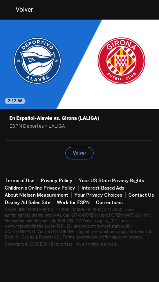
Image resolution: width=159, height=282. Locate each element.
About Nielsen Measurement (36, 195)
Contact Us (141, 195)
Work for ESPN (73, 202)
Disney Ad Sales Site (28, 202)
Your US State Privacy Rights (111, 180)
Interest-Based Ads (102, 188)
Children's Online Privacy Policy (40, 188)
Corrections (109, 202)
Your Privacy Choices (98, 195)
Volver (19, 9)
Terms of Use (19, 180)
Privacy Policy (56, 180)
